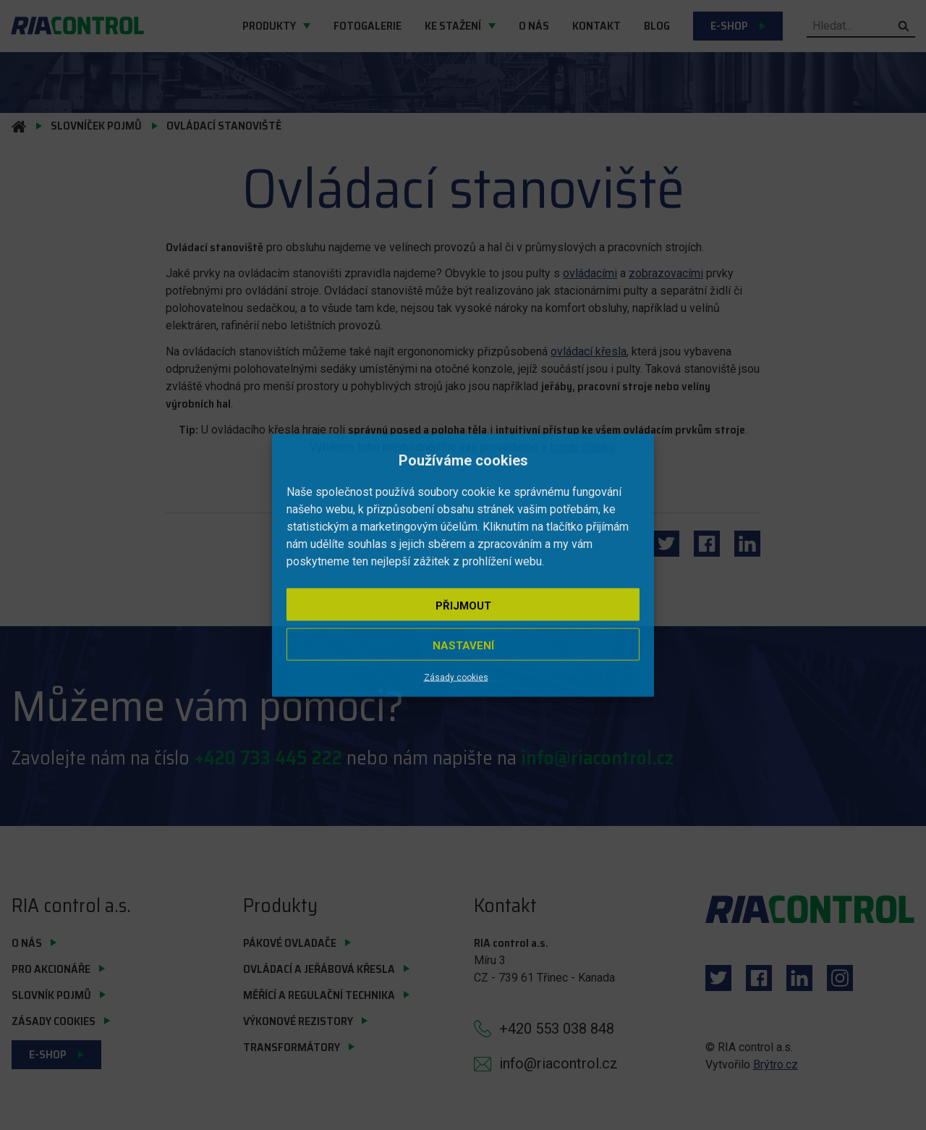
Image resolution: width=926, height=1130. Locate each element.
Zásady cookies (456, 677)
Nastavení (463, 645)
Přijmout (463, 605)
